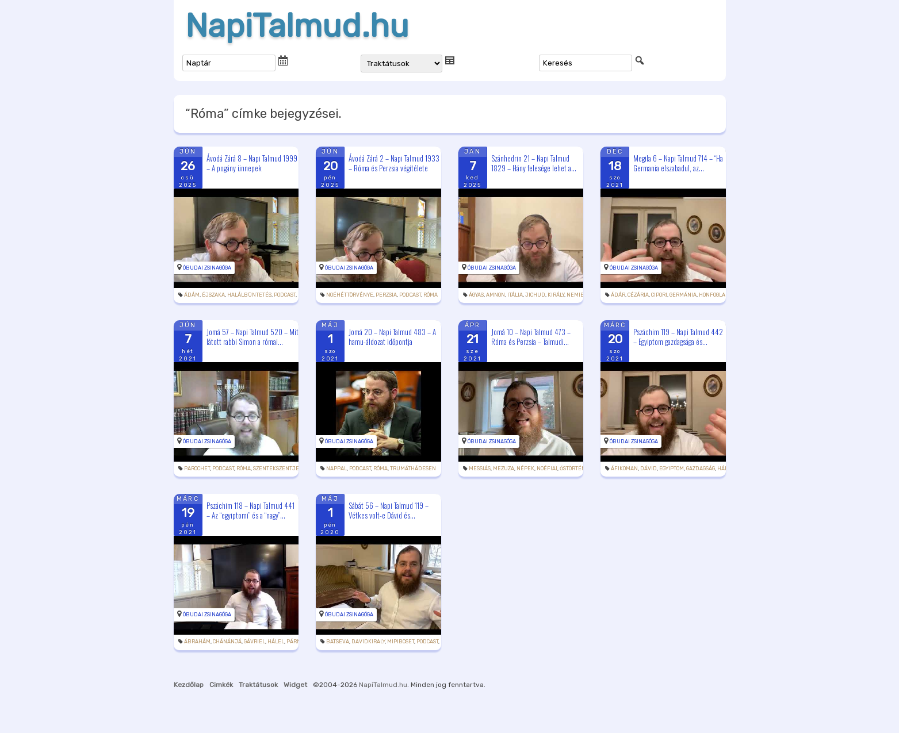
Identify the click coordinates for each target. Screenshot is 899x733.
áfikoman (624, 468)
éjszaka (213, 295)
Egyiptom (671, 468)
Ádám (192, 295)
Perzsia (386, 295)
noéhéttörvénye (349, 295)
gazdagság (700, 468)
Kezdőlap (189, 685)
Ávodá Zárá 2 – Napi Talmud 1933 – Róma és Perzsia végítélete (394, 163)
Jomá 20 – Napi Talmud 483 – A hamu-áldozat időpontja (392, 336)
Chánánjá (227, 641)
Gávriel (254, 641)
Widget (295, 685)
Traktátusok (258, 685)
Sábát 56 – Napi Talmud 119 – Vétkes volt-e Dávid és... (389, 510)
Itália (515, 295)
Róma (430, 295)
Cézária (638, 295)
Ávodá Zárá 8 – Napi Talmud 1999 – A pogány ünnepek (251, 163)
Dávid (648, 468)
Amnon (495, 295)
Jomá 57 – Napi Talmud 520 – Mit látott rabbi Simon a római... (252, 336)
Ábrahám (197, 641)
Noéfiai (547, 468)
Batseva (337, 641)
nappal (336, 468)
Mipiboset (400, 641)
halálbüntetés (249, 295)
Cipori (659, 295)
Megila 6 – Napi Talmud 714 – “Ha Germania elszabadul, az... (678, 163)
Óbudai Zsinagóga (207, 268)
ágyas (476, 295)
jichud (535, 295)
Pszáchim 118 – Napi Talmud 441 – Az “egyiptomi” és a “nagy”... (250, 510)
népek (525, 468)
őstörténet (575, 468)
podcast (285, 295)
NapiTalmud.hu (297, 26)
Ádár (618, 295)
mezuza (503, 468)
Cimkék (221, 685)
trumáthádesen (413, 468)
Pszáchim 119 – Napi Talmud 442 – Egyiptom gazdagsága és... (678, 336)
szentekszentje (276, 468)
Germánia (683, 295)
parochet (197, 468)
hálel (275, 641)
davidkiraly (368, 641)
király (556, 295)
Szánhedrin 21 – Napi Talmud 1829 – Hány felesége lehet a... (533, 163)
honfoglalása (718, 295)
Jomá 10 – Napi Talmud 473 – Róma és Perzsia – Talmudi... (531, 336)
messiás (480, 468)
